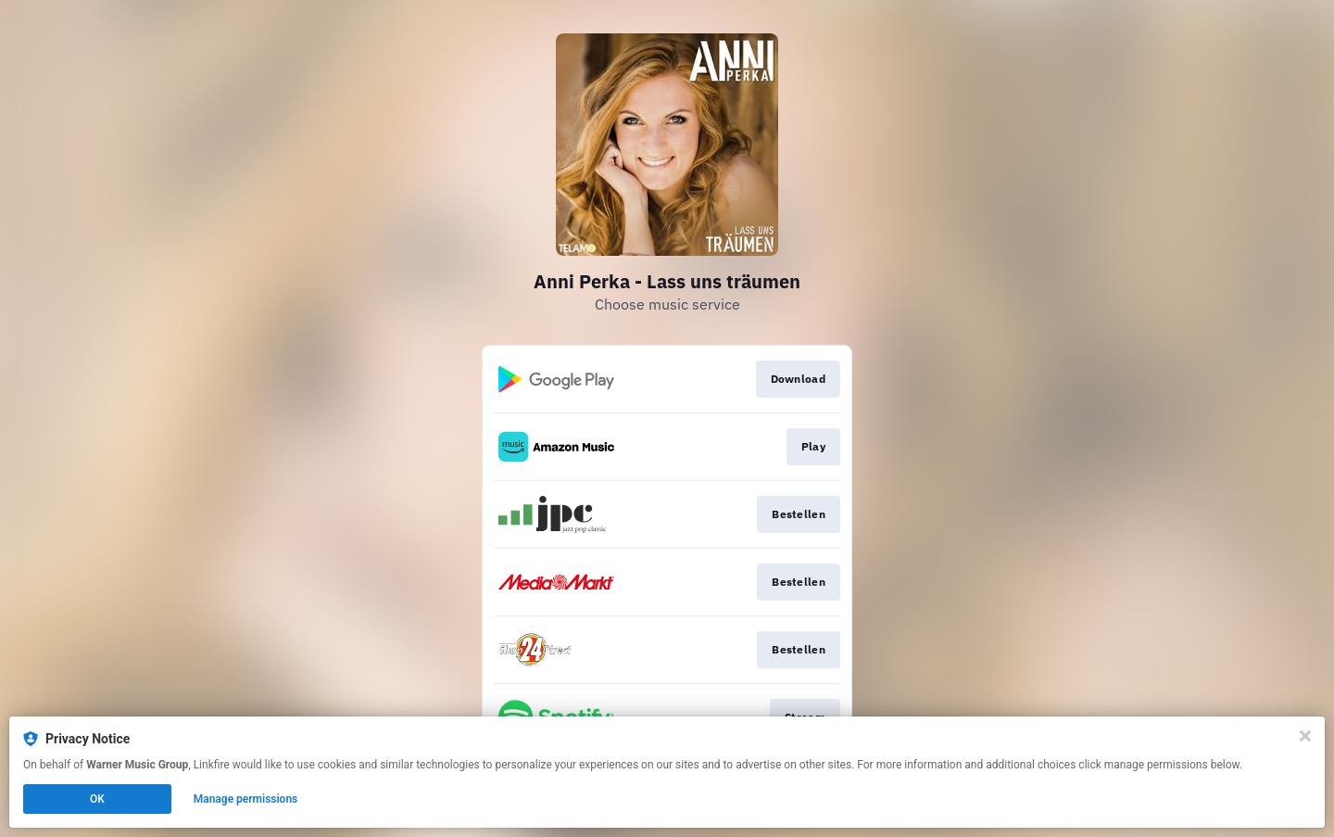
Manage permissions (246, 799)
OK (97, 799)
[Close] (1305, 736)
